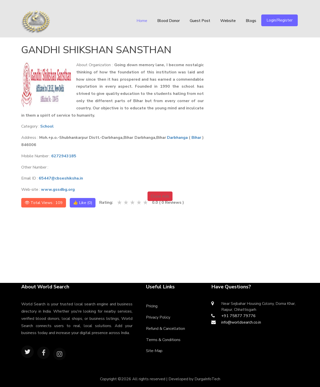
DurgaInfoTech (207, 379)
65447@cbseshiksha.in (61, 178)
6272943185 (63, 156)
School (47, 126)
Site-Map (154, 351)
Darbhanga (177, 137)
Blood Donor (168, 20)
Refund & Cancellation (165, 328)
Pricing (152, 306)
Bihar (196, 137)
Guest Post (200, 20)
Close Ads (160, 196)
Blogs (251, 20)
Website (228, 20)
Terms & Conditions (163, 340)
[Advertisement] (259, 73)
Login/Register (279, 20)
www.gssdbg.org (58, 189)
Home (141, 20)
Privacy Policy (158, 317)
